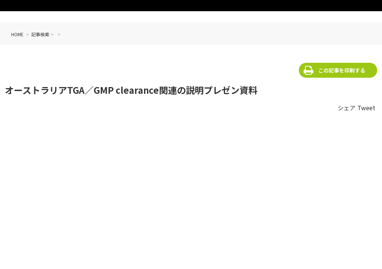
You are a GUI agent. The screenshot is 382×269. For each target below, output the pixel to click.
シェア (347, 107)
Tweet (366, 107)
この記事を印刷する (341, 70)
